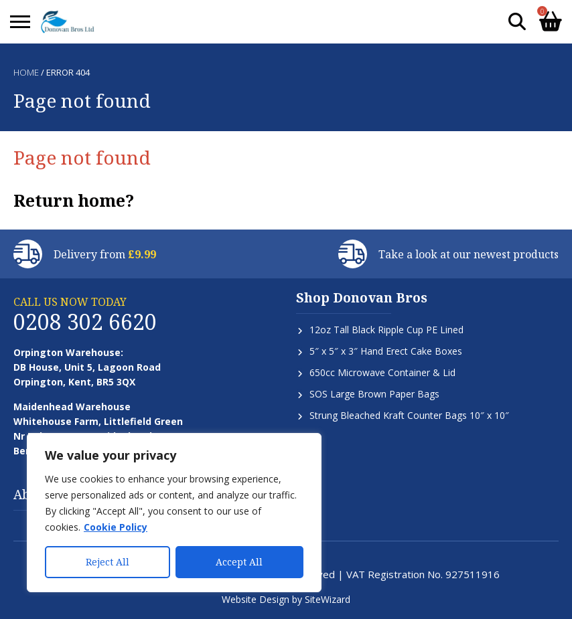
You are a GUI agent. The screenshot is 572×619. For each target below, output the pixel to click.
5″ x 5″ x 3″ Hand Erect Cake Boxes (385, 351)
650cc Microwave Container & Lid (382, 372)
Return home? (73, 200)
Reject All (107, 561)
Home (26, 72)
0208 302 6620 (85, 321)
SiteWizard (327, 599)
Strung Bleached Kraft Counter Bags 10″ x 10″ (409, 415)
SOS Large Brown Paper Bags (374, 393)
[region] (174, 512)
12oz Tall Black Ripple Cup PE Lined (386, 329)
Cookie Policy (115, 527)
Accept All (239, 561)
